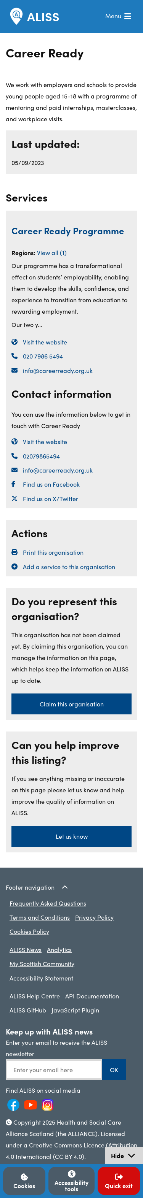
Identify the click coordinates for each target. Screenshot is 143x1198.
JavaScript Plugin (75, 1010)
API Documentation (92, 996)
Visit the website (45, 342)
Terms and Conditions (40, 917)
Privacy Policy (94, 917)
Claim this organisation (72, 704)
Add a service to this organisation (69, 566)
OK (114, 1069)
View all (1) (52, 252)
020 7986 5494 (43, 356)
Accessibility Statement (41, 978)
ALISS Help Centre (35, 996)
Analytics (59, 949)
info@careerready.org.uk (58, 370)
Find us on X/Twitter (50, 498)
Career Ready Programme (67, 230)
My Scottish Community (42, 963)
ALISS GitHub (28, 1010)
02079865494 (41, 456)
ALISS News (26, 949)
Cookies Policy (29, 931)
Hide (127, 1156)
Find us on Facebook (51, 484)
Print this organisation (53, 552)
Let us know (72, 836)
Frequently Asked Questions (48, 903)
